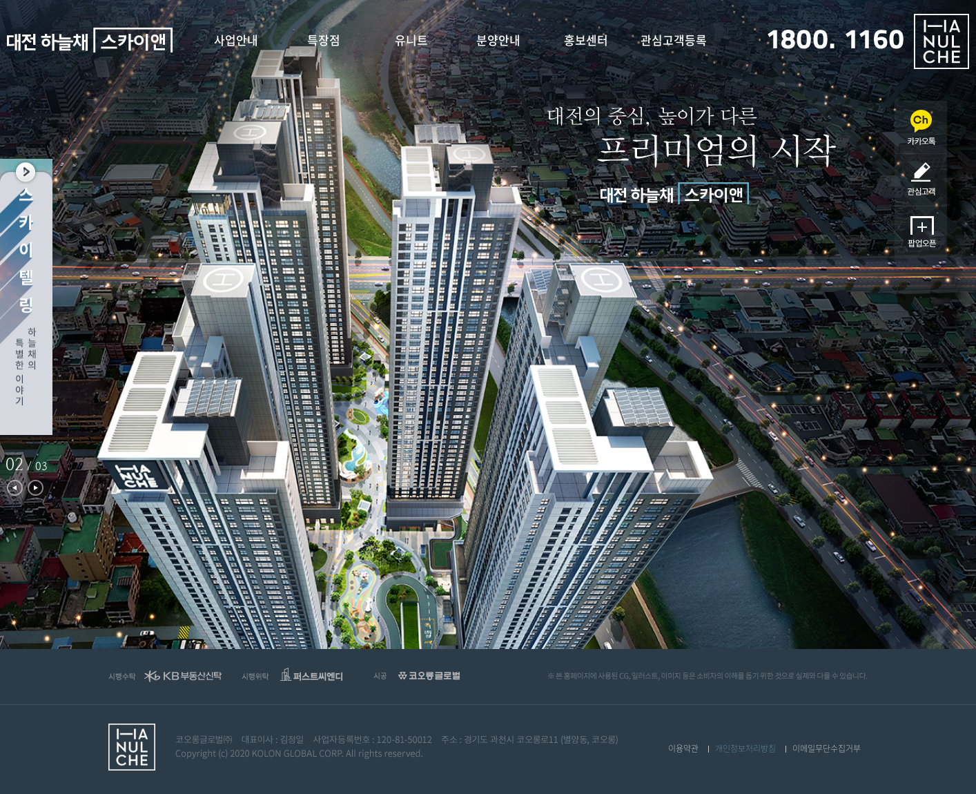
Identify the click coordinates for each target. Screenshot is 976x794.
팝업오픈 (921, 232)
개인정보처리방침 (745, 748)
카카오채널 (921, 127)
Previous (15, 488)
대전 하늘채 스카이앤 (90, 40)
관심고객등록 (921, 179)
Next (35, 488)
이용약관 (683, 748)
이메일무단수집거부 (826, 748)
